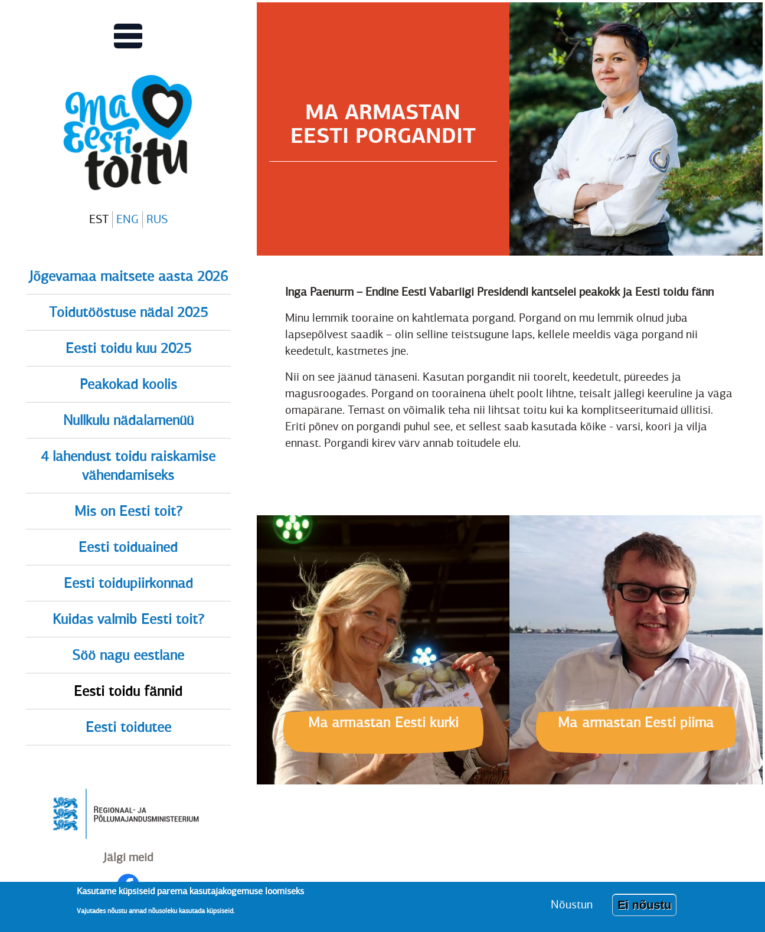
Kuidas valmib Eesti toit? (128, 619)
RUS (157, 219)
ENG (127, 219)
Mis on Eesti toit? (128, 511)
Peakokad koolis (128, 384)
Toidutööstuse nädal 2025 (128, 312)
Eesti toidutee (128, 727)
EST (99, 219)
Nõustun (572, 909)
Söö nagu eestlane (128, 655)
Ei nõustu (644, 909)
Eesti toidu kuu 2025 (128, 348)
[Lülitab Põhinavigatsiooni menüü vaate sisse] (128, 36)
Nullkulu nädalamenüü (128, 420)
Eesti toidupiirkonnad (128, 583)
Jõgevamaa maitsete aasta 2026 (128, 276)
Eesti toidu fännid (128, 691)
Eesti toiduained (128, 547)
